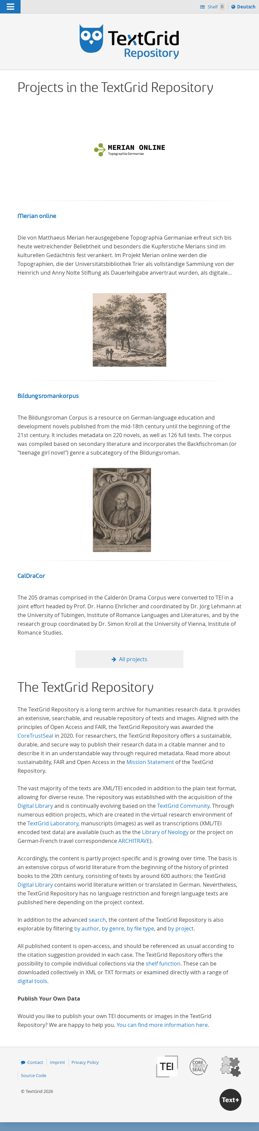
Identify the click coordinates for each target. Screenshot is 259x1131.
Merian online (37, 216)
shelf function (163, 963)
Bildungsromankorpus (48, 396)
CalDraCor (31, 576)
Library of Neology (165, 832)
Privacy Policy (85, 1062)
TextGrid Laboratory (52, 823)
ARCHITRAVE (134, 841)
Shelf (216, 6)
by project (181, 928)
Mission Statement (150, 762)
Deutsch (247, 7)
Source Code (33, 1075)
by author (86, 928)
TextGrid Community (183, 805)
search (97, 919)
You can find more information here (162, 1025)
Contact (35, 1062)
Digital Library (35, 805)
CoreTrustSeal (35, 735)
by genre (113, 928)
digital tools (32, 981)
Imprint (57, 1062)
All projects (133, 659)
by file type (140, 928)
